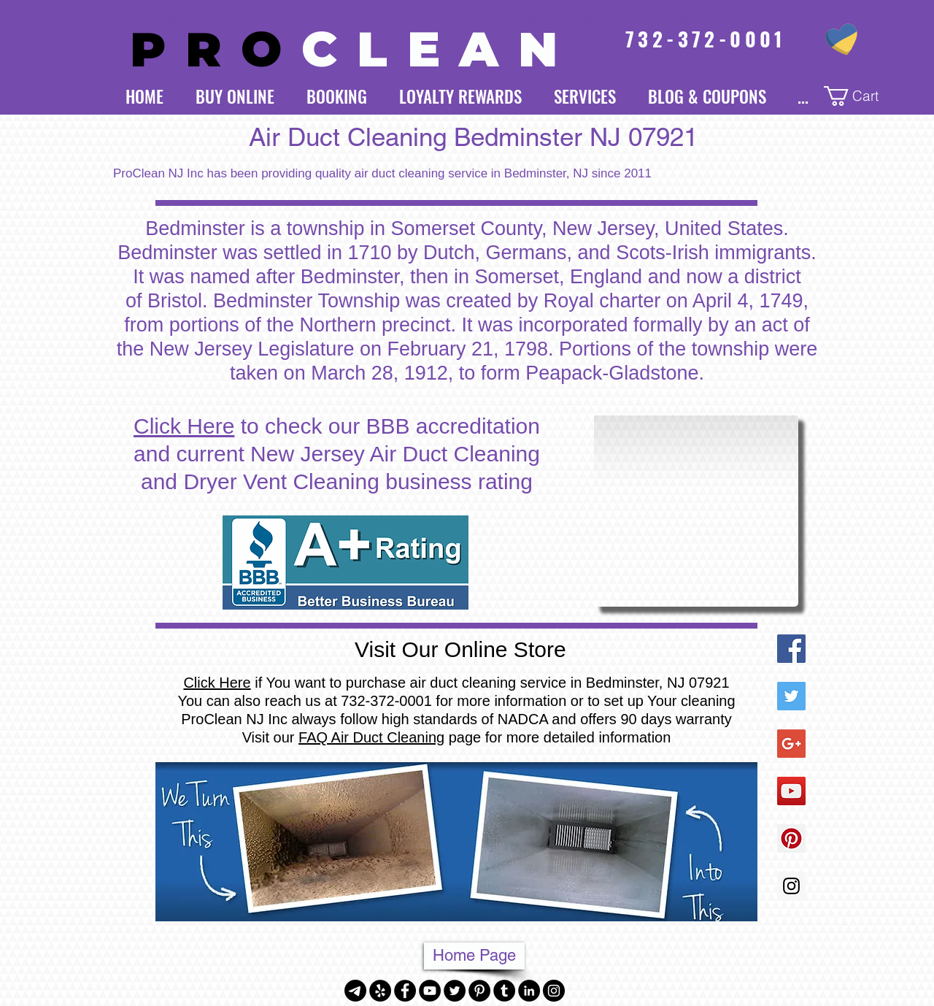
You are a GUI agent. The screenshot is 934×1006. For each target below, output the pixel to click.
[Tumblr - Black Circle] (504, 991)
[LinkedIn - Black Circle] (529, 991)
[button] (862, 96)
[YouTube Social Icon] (791, 791)
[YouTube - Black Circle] (430, 991)
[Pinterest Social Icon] (791, 838)
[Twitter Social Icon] (791, 696)
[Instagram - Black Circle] (554, 991)
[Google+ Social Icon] (791, 743)
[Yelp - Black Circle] (380, 991)
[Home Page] (474, 955)
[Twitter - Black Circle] (455, 991)
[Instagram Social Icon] (791, 886)
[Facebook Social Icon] (791, 648)
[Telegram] (355, 991)
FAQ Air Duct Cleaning (371, 737)
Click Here (184, 426)
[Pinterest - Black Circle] (479, 991)
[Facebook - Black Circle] (405, 991)
